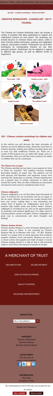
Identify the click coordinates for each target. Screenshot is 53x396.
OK (37, 321)
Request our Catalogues (26, 327)
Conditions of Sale (26, 381)
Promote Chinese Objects (26, 345)
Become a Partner (26, 342)
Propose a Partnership (26, 339)
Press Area (26, 378)
